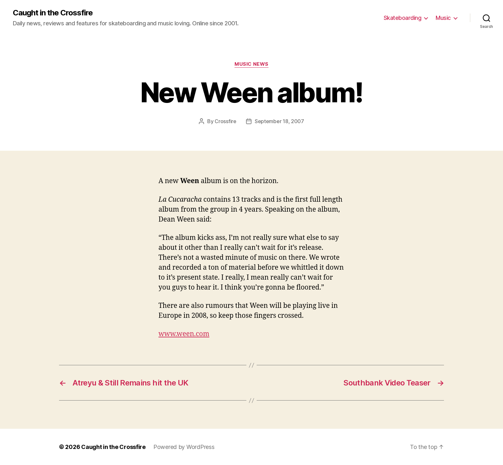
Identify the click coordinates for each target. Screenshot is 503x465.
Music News (251, 64)
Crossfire (225, 121)
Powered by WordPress (184, 447)
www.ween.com (183, 334)
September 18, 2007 (279, 121)
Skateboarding (403, 17)
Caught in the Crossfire (53, 13)
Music (443, 17)
